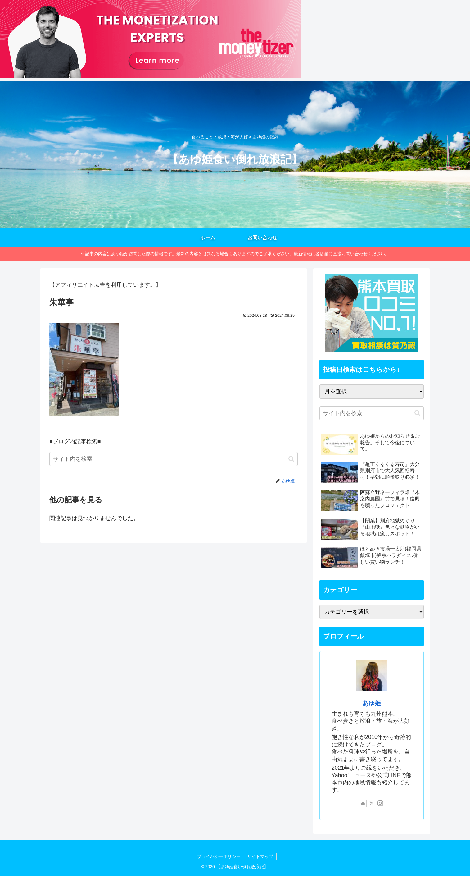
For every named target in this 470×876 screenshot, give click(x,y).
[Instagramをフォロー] (380, 803)
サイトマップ (260, 856)
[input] (173, 459)
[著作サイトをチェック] (363, 803)
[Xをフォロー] (371, 803)
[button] (291, 459)
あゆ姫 (371, 703)
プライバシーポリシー (219, 856)
